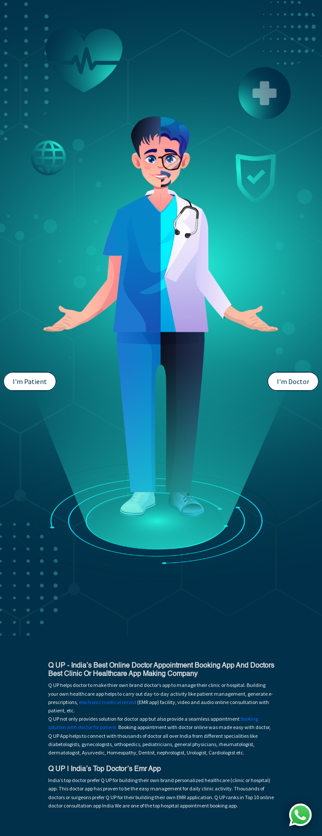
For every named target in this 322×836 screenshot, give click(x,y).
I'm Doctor (293, 381)
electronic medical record (107, 702)
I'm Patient (30, 381)
